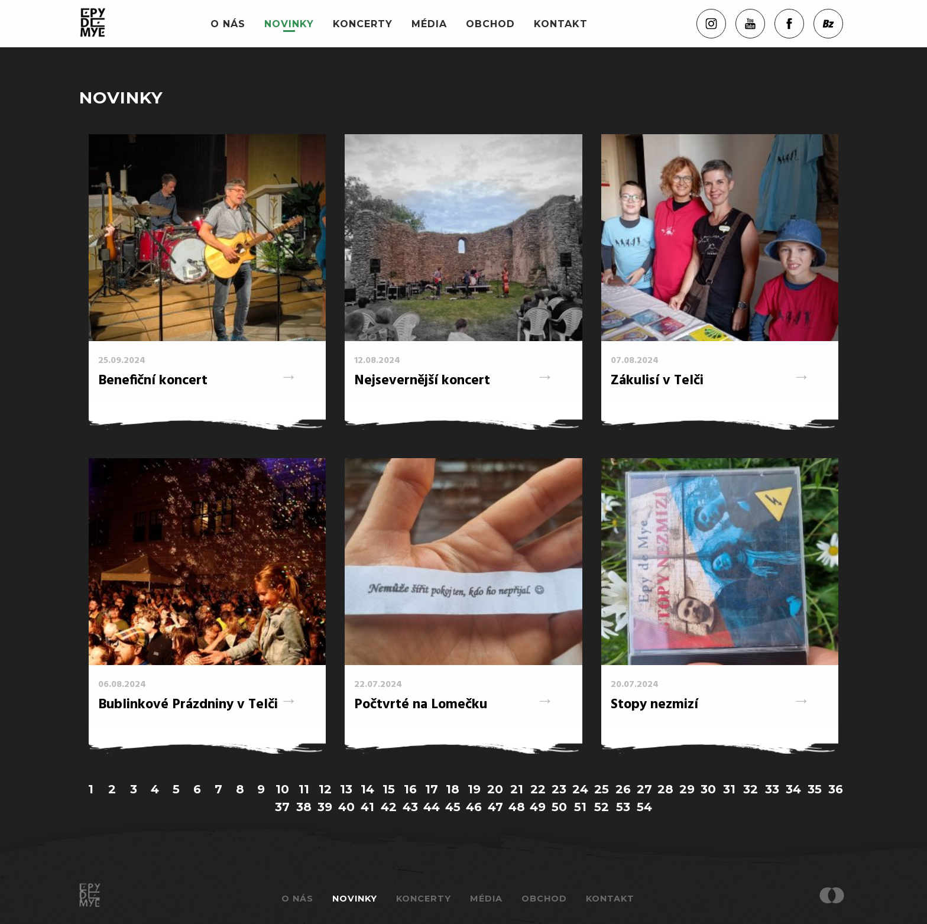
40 (346, 807)
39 (324, 807)
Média (429, 24)
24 (580, 789)
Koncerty (363, 24)
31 (729, 789)
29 (687, 789)
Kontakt (561, 24)
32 (750, 789)
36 (835, 789)
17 (431, 789)
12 (325, 789)
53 (623, 807)
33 (772, 789)
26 (623, 789)
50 (559, 807)
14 (367, 789)
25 (601, 789)
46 (474, 807)
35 (815, 789)
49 (538, 807)
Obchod (490, 24)
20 (495, 789)
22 (538, 789)
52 (601, 807)
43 (410, 807)
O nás (227, 24)
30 (708, 789)
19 (474, 789)
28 (665, 789)
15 (389, 789)
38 (304, 807)
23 (559, 789)
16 (410, 789)
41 (367, 807)
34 (793, 789)
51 (580, 807)
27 (644, 789)
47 (495, 807)
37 (282, 807)
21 (516, 789)
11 (304, 789)
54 (644, 807)
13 (346, 789)
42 (389, 807)
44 (431, 807)
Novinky (289, 24)
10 (282, 789)
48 (516, 807)
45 (453, 807)
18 (452, 789)
